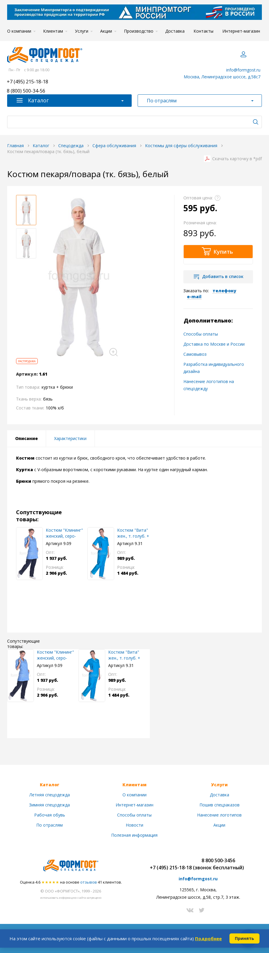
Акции (106, 31)
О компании (19, 31)
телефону (224, 290)
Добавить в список (222, 276)
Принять (244, 938)
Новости (134, 825)
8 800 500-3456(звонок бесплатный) (218, 864)
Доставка (175, 31)
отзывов (88, 882)
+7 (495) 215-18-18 (27, 82)
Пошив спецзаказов (219, 805)
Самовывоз (195, 354)
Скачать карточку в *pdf (237, 158)
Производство (138, 31)
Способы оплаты (200, 334)
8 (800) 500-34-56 (26, 91)
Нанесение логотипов (219, 815)
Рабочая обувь (49, 815)
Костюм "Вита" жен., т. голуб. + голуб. (133, 533)
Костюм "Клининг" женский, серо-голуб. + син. (64, 533)
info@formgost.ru (243, 70)
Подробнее (208, 938)
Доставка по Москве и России (214, 344)
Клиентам (53, 31)
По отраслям (49, 825)
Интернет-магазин (241, 31)
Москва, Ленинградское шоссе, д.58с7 (222, 77)
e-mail (194, 296)
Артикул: (27, 374)
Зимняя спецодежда (49, 805)
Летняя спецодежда (49, 795)
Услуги (81, 31)
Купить (223, 251)
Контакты (203, 31)
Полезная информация (134, 835)
